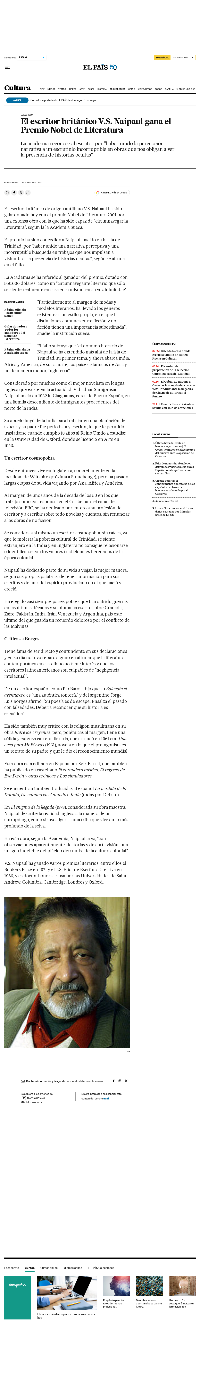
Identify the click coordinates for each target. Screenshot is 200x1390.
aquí (106, 1098)
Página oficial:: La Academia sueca (17, 351)
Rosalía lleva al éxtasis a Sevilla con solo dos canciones (173, 406)
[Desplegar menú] (7, 67)
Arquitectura (117, 89)
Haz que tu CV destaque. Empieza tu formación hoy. (181, 1303)
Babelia (169, 89)
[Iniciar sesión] (184, 57)
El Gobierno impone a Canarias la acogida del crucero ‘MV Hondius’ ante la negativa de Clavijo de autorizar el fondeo (173, 389)
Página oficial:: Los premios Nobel (15, 313)
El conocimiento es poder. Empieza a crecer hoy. (66, 1315)
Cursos (30, 1267)
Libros (73, 89)
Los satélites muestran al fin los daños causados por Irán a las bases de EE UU (174, 511)
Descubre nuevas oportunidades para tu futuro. (149, 1303)
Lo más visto (161, 434)
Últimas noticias (186, 89)
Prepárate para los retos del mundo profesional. (113, 1303)
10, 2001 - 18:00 (29, 182)
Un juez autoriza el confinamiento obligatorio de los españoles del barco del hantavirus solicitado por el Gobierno (175, 487)
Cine (42, 89)
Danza (91, 89)
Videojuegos (145, 89)
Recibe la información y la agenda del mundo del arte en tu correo (64, 1081)
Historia (102, 89)
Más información (31, 1102)
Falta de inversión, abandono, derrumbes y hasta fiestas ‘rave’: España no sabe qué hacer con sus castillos (174, 468)
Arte (82, 89)
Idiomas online (72, 1267)
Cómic (131, 89)
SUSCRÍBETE (162, 57)
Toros (158, 89)
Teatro (62, 89)
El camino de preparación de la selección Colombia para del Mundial (171, 370)
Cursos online (49, 1267)
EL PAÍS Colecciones (101, 1267)
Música (51, 89)
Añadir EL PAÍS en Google (114, 192)
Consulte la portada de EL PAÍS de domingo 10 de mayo (63, 100)
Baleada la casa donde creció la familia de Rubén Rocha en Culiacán (171, 354)
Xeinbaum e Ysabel (166, 501)
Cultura (17, 88)
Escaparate (11, 1267)
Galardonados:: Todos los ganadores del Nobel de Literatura (15, 333)
